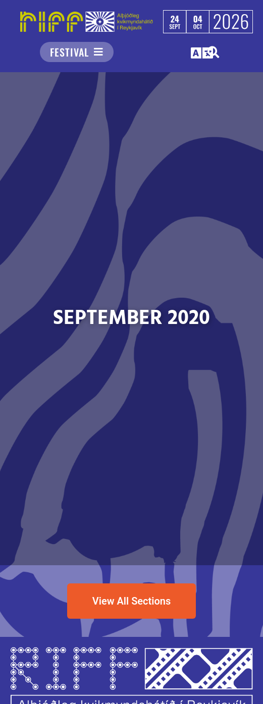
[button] (202, 52)
